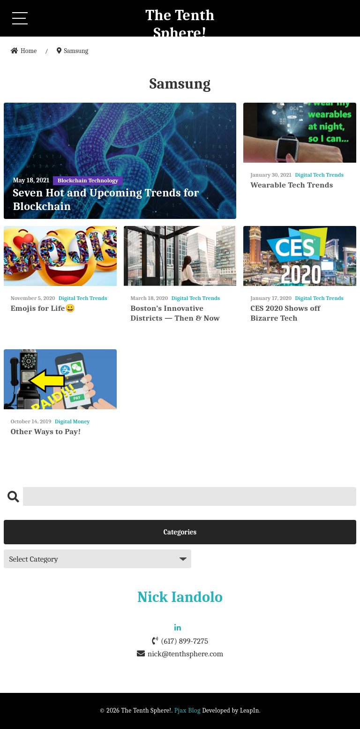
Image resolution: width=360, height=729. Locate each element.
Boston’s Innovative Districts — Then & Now (175, 313)
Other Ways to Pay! (46, 431)
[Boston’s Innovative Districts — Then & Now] (180, 256)
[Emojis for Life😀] (60, 256)
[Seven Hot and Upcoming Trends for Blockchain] (120, 161)
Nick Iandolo (180, 597)
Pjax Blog (187, 710)
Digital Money (72, 421)
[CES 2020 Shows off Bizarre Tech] (299, 256)
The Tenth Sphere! (180, 24)
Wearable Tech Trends (291, 184)
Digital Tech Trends (319, 175)
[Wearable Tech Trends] (299, 133)
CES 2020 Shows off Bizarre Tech (285, 313)
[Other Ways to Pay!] (60, 379)
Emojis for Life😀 (43, 308)
